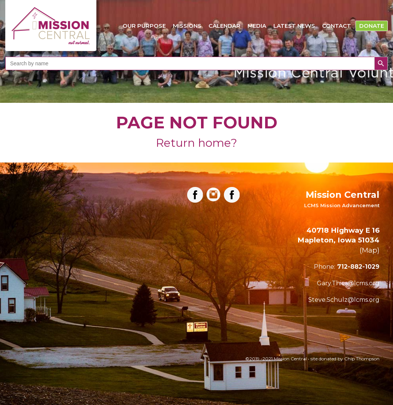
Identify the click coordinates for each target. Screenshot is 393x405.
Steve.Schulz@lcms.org (344, 299)
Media (257, 25)
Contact (336, 25)
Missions (187, 25)
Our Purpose (144, 25)
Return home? (196, 143)
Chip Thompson (362, 358)
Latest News (294, 25)
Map (369, 250)
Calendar (224, 25)
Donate (371, 25)
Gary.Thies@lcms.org (348, 283)
